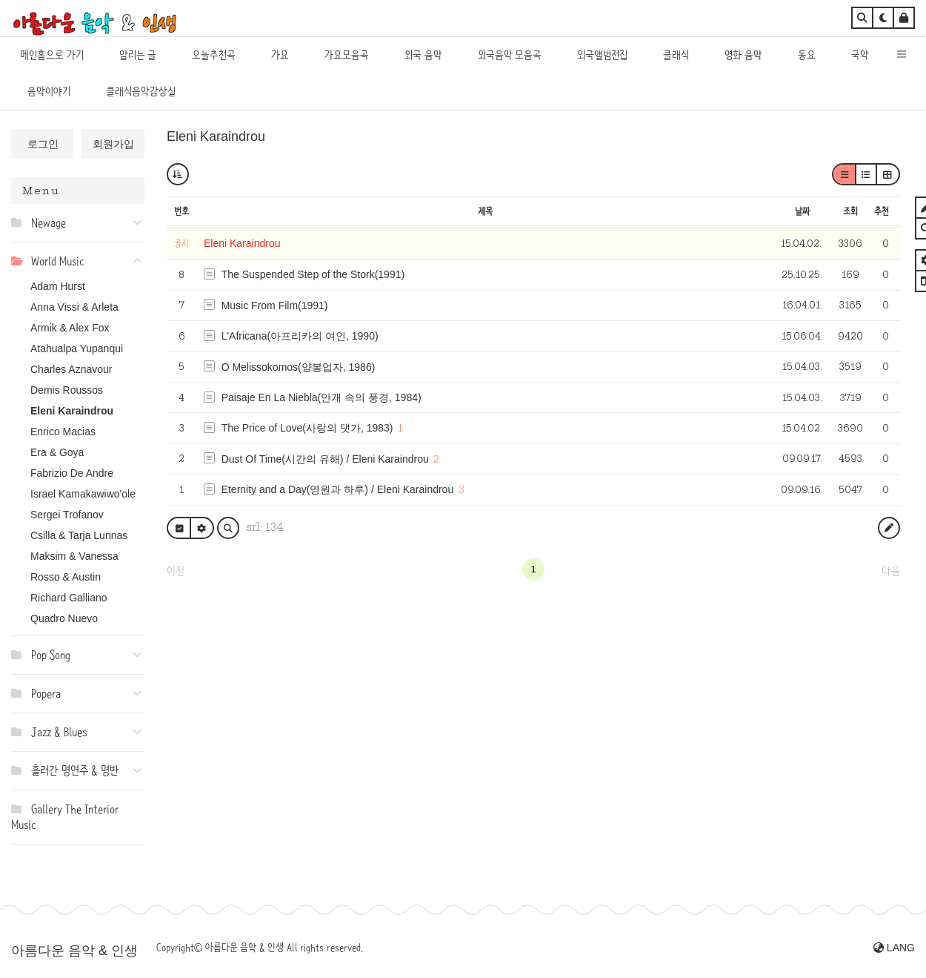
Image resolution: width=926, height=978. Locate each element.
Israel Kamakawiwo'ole (83, 494)
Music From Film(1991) (274, 305)
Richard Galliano (68, 598)
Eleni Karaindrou (71, 411)
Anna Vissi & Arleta (74, 307)
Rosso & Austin (65, 577)
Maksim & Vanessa (74, 556)
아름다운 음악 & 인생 (74, 950)
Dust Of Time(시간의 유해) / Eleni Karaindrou (325, 459)
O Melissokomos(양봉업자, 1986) (298, 367)
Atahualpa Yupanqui (76, 348)
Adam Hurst (57, 286)
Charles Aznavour (71, 369)
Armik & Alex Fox (70, 328)
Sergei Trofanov (67, 515)
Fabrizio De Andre (71, 473)
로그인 (43, 144)
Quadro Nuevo (64, 618)
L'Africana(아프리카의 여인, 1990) (300, 336)
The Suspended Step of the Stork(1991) (313, 274)
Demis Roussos (66, 390)
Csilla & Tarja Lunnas (78, 535)
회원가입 (113, 144)
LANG (894, 948)
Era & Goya (57, 452)
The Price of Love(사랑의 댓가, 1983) (307, 428)
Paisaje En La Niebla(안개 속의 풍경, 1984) (321, 397)
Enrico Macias (63, 431)
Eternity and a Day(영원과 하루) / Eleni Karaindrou (337, 489)
